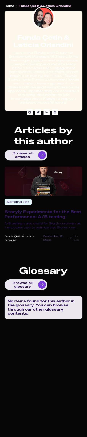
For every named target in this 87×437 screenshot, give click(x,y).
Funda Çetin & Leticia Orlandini (45, 6)
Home (9, 6)
